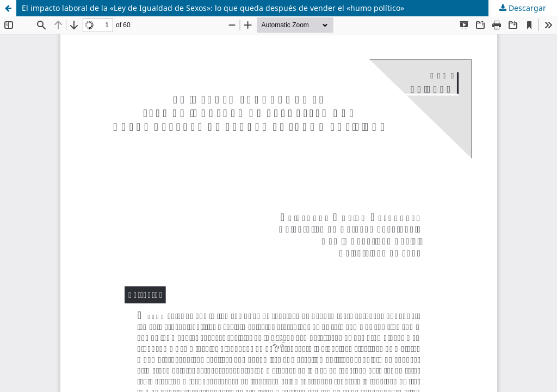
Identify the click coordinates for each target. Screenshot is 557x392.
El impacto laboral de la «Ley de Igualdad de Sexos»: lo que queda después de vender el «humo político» (213, 8)
